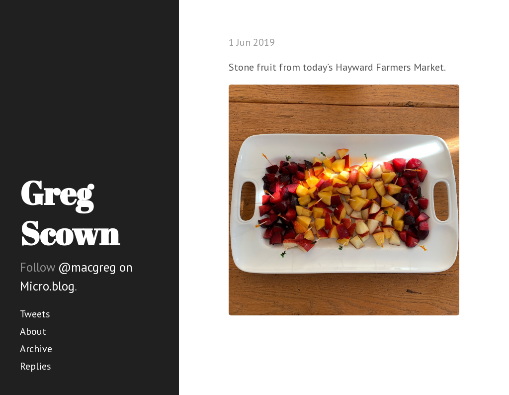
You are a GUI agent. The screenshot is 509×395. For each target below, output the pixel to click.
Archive (36, 348)
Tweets (35, 313)
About (33, 331)
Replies (35, 366)
